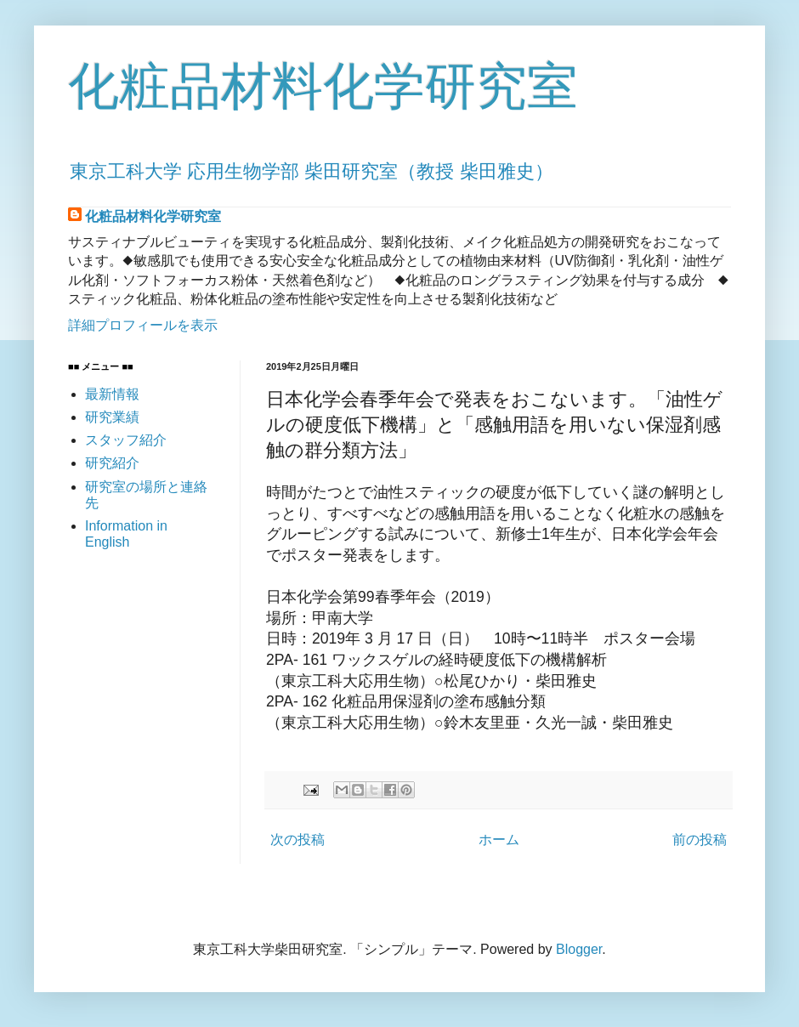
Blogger (579, 949)
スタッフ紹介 (126, 440)
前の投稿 (699, 839)
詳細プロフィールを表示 (143, 325)
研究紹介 (112, 463)
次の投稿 (297, 839)
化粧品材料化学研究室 (323, 86)
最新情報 (112, 394)
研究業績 (112, 417)
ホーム (499, 839)
